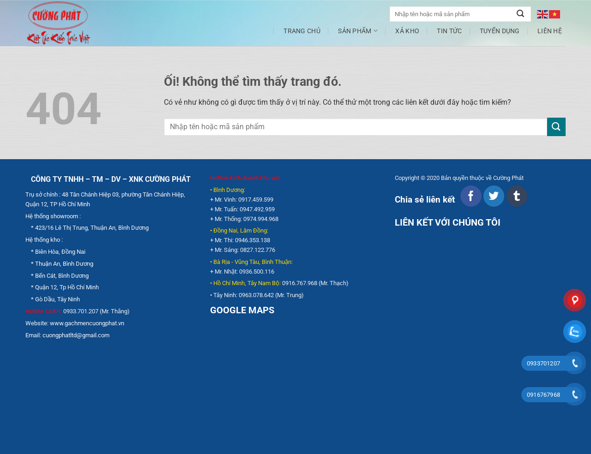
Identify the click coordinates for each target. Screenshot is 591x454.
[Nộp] (520, 14)
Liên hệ (549, 31)
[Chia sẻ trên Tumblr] (517, 196)
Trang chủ (301, 31)
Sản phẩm (358, 30)
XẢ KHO (407, 31)
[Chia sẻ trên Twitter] (493, 196)
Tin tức (449, 31)
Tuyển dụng (500, 31)
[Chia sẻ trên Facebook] (470, 196)
